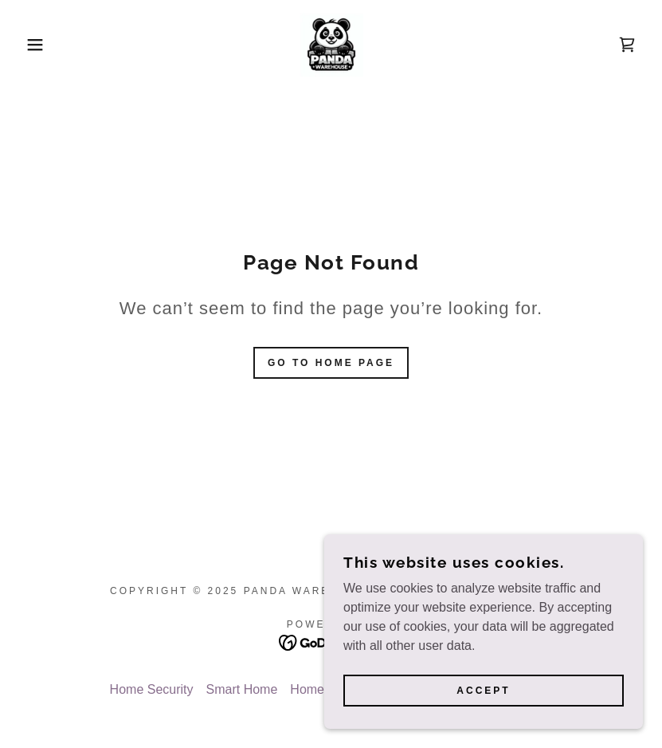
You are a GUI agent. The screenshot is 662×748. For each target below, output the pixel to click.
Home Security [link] (152, 689)
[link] (331, 45)
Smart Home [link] (242, 689)
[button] (33, 45)
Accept (483, 690)
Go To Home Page (331, 362)
